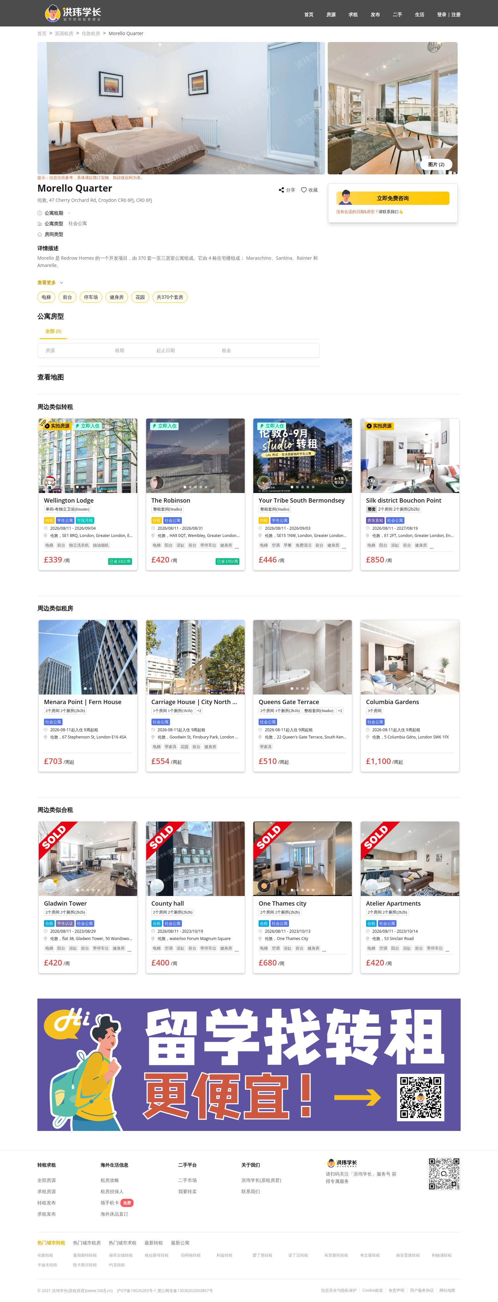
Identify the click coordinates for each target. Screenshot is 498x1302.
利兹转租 (224, 1255)
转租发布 (46, 1202)
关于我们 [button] (250, 1165)
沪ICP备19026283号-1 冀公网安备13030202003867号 (165, 1290)
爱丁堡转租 (262, 1255)
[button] (70, 13)
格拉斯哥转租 (157, 1255)
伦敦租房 (91, 33)
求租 (353, 14)
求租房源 (46, 1191)
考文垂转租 (370, 1255)
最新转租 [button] (154, 1242)
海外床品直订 (114, 1214)
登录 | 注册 (449, 14)
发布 (375, 14)
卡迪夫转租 (47, 1265)
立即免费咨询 (374, 198)
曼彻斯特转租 (85, 1255)
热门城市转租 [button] (51, 1242)
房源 (331, 14)
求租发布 (46, 1214)
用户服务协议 (422, 1290)
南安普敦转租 (408, 1255)
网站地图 (447, 1290)
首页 (308, 14)
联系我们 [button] (250, 1191)
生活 (419, 14)
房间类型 (54, 234)
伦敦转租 (45, 1255)
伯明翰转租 (191, 1255)
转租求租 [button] (46, 1165)
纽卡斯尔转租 (85, 1265)
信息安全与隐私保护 (339, 1290)
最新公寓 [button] (180, 1242)
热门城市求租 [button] (123, 1242)
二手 (397, 14)
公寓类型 (54, 223)
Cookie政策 (372, 1290)
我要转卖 (187, 1191)
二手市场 (187, 1180)
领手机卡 (117, 1202)
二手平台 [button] (187, 1165)
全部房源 (46, 1180)
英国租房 (64, 33)
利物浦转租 (442, 1255)
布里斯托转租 (336, 1255)
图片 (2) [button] (436, 164)
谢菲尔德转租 (121, 1255)
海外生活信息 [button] (114, 1165)
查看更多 (50, 282)
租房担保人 (112, 1191)
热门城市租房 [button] (87, 1242)
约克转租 (117, 1265)
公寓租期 (54, 213)
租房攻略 (110, 1180)
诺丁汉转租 (298, 1255)
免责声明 (396, 1290)
